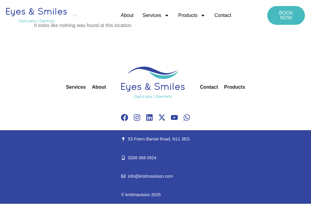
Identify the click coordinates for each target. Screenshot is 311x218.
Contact (222, 15)
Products (191, 15)
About (127, 15)
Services (155, 15)
